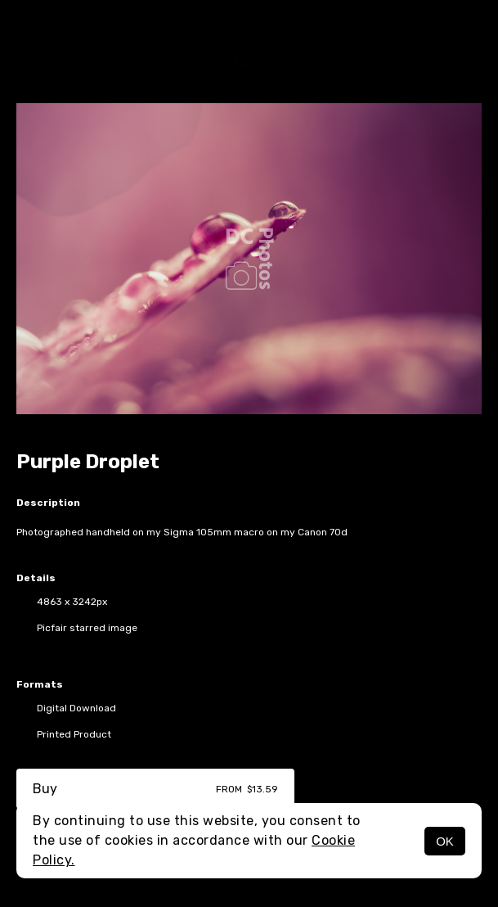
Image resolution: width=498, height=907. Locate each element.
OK (445, 841)
